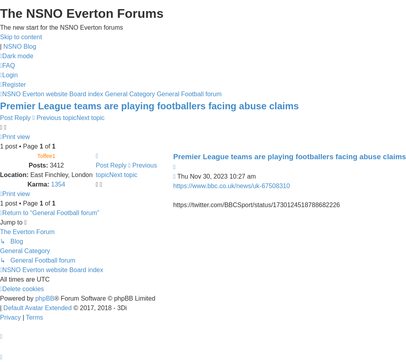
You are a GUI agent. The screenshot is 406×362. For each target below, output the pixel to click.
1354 (58, 184)
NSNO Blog (20, 46)
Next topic (91, 117)
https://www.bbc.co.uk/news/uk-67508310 (231, 186)
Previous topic (56, 117)
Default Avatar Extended (38, 308)
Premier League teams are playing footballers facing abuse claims (149, 106)
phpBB (44, 298)
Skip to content (21, 37)
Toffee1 (46, 156)
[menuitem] (7, 65)
